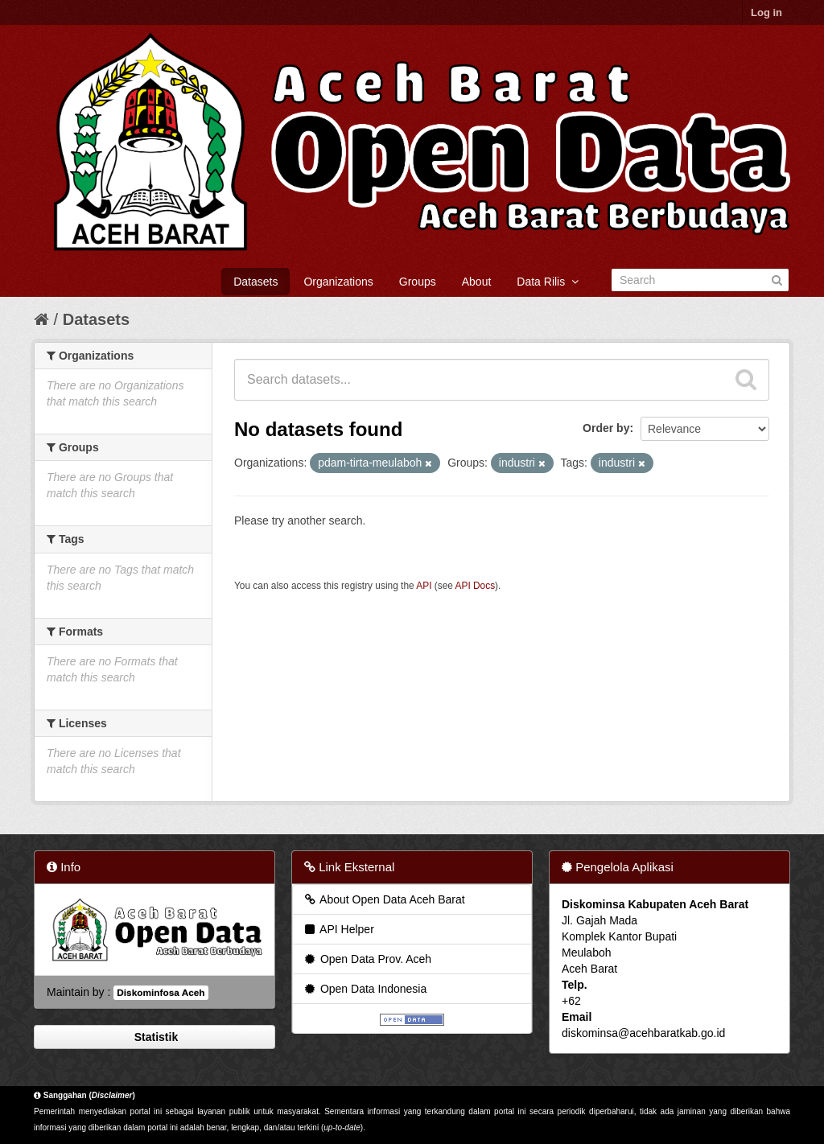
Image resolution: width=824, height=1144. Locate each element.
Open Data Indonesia (364, 988)
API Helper (338, 929)
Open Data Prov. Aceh (367, 959)
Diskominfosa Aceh (160, 992)
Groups (417, 281)
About (477, 281)
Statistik (154, 1037)
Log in (766, 12)
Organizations (338, 281)
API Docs (475, 585)
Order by (606, 428)
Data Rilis (548, 281)
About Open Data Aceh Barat (384, 899)
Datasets (255, 281)
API (423, 585)
